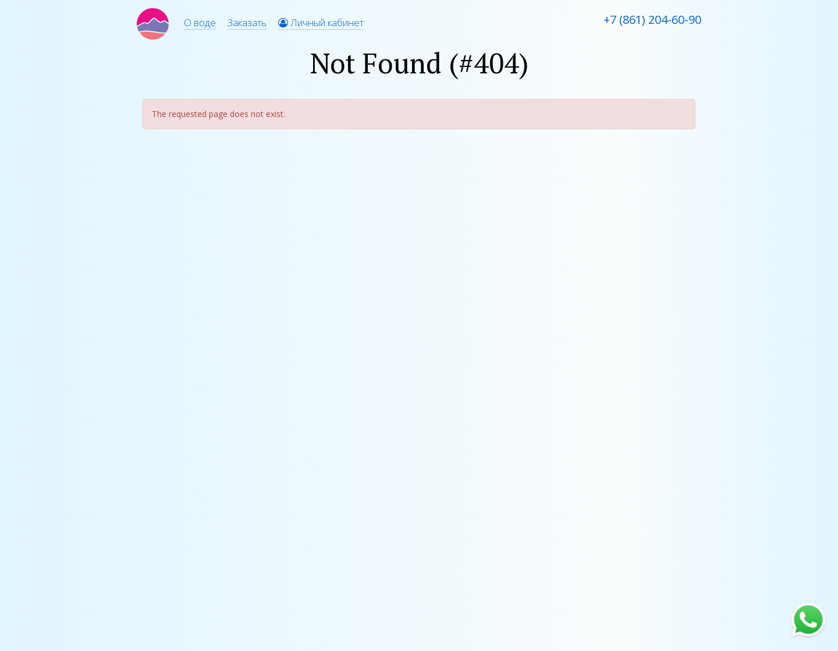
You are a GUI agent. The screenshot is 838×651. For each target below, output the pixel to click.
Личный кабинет (321, 22)
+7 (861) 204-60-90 (652, 19)
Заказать (247, 22)
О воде (200, 22)
